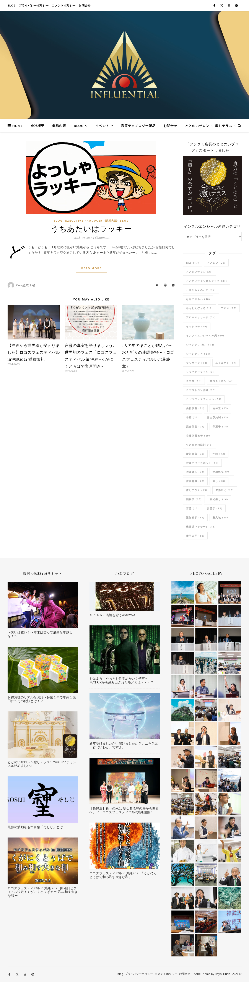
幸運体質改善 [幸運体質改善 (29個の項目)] (198, 435)
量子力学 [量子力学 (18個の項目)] (195, 535)
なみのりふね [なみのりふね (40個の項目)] (198, 299)
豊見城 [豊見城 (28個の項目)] (220, 517)
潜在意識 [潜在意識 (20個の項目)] (195, 481)
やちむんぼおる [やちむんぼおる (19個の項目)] (199, 308)
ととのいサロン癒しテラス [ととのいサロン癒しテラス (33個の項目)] (206, 280)
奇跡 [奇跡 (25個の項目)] (192, 417)
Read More (91, 268)
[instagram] (229, 5)
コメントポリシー (64, 5)
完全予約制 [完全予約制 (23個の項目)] (217, 417)
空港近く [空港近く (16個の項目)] (224, 490)
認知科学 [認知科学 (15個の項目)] (195, 517)
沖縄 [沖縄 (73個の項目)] (219, 453)
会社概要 (37, 125)
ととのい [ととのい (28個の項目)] (216, 262)
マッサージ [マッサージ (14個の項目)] (196, 362)
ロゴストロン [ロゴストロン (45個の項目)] (222, 381)
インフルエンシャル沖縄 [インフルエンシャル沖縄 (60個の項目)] (205, 335)
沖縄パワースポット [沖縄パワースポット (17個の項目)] (202, 462)
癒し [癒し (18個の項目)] (219, 481)
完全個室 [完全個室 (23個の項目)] (195, 426)
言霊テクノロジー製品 (138, 125)
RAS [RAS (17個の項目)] (192, 262)
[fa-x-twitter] (222, 5)
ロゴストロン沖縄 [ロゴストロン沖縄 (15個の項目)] (201, 390)
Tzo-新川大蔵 (25, 285)
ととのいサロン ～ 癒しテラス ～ (211, 125)
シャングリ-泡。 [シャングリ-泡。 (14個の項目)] (200, 344)
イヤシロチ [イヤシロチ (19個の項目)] (196, 326)
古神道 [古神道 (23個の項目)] (220, 408)
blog (12, 5)
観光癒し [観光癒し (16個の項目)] (219, 499)
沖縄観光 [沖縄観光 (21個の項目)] (222, 472)
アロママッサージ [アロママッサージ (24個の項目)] (201, 317)
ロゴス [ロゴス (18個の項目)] (194, 381)
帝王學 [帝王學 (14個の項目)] (220, 426)
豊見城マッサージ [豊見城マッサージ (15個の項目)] (201, 526)
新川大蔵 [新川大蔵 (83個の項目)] (195, 453)
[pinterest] (236, 5)
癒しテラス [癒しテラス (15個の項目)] (196, 490)
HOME (17, 125)
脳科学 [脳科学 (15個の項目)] (194, 499)
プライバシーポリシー (34, 5)
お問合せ (85, 5)
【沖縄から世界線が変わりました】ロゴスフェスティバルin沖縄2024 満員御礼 (34, 352)
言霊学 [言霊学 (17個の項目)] (215, 508)
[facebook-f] (215, 5)
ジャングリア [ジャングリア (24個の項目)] (198, 353)
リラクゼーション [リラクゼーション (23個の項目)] (201, 371)
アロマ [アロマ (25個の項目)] (229, 308)
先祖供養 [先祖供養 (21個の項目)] (195, 408)
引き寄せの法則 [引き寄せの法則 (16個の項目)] (199, 444)
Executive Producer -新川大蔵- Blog (97, 220)
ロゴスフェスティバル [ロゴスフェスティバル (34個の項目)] (203, 399)
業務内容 (59, 125)
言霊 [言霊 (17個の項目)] (192, 508)
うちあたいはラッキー (91, 228)
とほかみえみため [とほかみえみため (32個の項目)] (201, 290)
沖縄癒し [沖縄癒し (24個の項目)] (195, 472)
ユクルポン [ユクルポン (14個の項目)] (226, 362)
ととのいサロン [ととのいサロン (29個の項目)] (199, 271)
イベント (102, 125)
